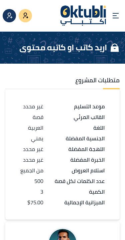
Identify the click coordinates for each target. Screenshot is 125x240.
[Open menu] (115, 15)
